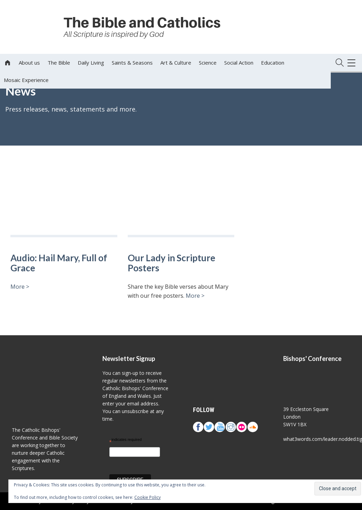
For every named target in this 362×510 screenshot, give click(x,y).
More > (19, 286)
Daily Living (91, 62)
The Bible (59, 62)
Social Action (238, 62)
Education (272, 62)
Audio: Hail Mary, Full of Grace (58, 263)
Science (208, 62)
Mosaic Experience (26, 79)
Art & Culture (175, 62)
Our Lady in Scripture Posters (171, 263)
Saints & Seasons (132, 62)
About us (29, 62)
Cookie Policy (147, 497)
